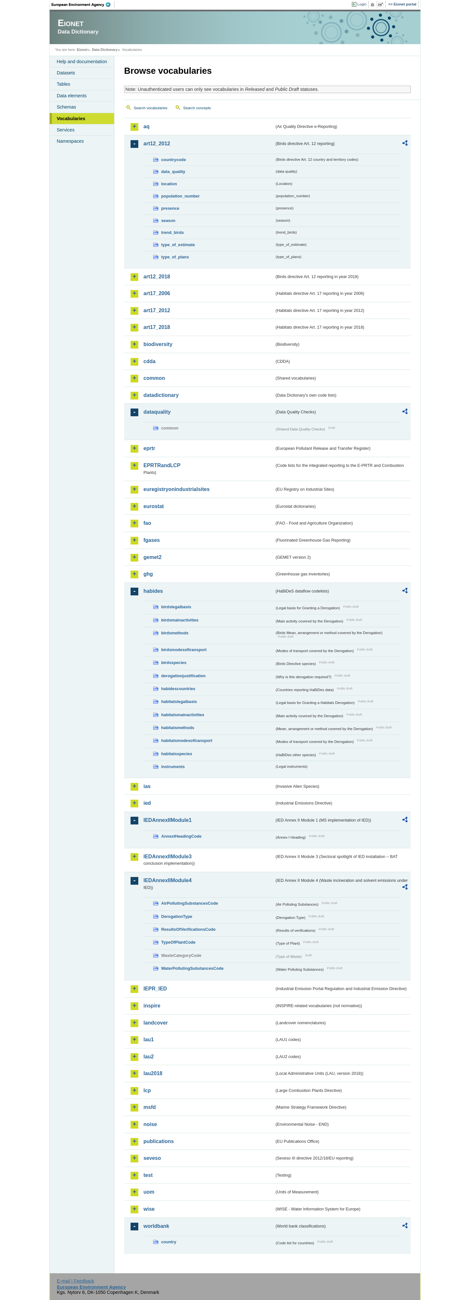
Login (362, 4)
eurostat (153, 506)
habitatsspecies (176, 753)
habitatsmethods (177, 727)
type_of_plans (175, 257)
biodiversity (157, 344)
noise (150, 1124)
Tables (63, 84)
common (154, 378)
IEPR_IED (155, 988)
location (169, 183)
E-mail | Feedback (75, 1281)
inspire (151, 1005)
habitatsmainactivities (182, 714)
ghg (148, 574)
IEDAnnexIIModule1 (167, 820)
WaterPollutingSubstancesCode (192, 968)
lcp (147, 1090)
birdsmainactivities (180, 620)
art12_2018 (156, 276)
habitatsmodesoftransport (186, 740)
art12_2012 (156, 143)
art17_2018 (156, 327)
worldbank (156, 1226)
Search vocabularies (150, 108)
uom (148, 1192)
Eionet (82, 50)
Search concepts (197, 108)
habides (153, 591)
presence (170, 208)
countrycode (173, 159)
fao (147, 523)
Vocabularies (71, 118)
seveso (152, 1158)
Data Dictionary (104, 50)
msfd (149, 1107)
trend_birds (172, 232)
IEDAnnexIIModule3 (167, 856)
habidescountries (178, 688)
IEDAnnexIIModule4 (167, 880)
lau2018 (152, 1073)
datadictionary (161, 395)
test (147, 1175)
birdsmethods (175, 633)
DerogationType (176, 916)
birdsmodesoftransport (184, 649)
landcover (155, 1023)
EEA (83, 4)
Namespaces (70, 141)
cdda (149, 361)
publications (158, 1141)
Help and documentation (82, 61)
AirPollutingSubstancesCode (189, 903)
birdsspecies (173, 662)
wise (149, 1209)
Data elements (72, 95)
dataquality (157, 412)
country (168, 1241)
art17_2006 (156, 293)
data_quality (173, 171)
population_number (180, 196)
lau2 (148, 1056)
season (168, 220)
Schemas (66, 107)
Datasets (66, 72)
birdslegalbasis (176, 606)
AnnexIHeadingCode (181, 836)
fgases (151, 540)
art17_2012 (156, 310)
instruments (173, 766)
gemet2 (152, 557)
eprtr (149, 448)
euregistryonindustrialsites (176, 489)
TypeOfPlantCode (178, 942)
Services (65, 129)
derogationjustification (183, 675)
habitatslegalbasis (179, 701)
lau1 (148, 1039)
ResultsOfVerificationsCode (188, 929)
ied (147, 803)
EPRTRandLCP (162, 465)
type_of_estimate (178, 244)
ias (147, 786)
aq (146, 126)
